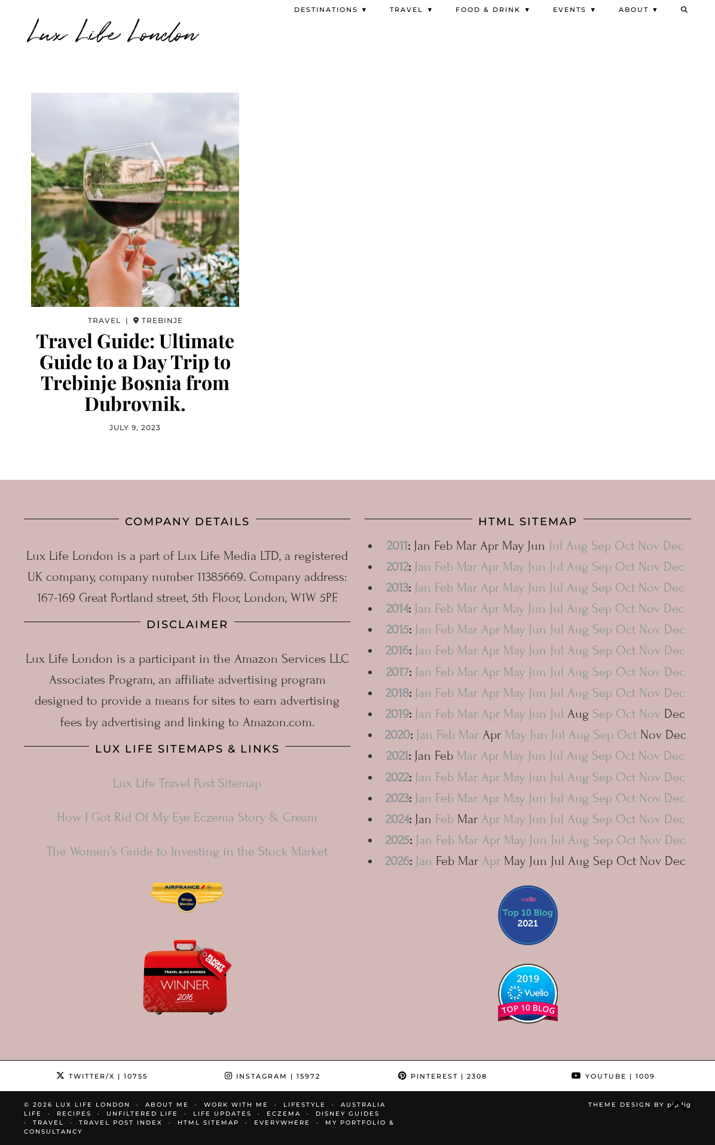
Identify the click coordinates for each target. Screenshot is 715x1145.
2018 (397, 693)
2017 (397, 672)
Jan (422, 566)
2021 (397, 755)
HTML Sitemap (208, 1122)
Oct (624, 545)
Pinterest (442, 1076)
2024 (397, 819)
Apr (490, 566)
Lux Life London (114, 31)
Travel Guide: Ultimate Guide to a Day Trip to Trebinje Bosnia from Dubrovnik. (135, 372)
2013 (397, 587)
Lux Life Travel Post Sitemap (187, 783)
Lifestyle (304, 1105)
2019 (397, 714)
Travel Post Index (121, 1122)
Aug (577, 545)
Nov (648, 545)
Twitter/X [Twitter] (102, 1076)
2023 (397, 798)
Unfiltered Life (142, 1113)
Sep (601, 545)
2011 (397, 545)
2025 (398, 840)
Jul (556, 545)
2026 (397, 861)
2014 (397, 608)
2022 (397, 777)
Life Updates (222, 1113)
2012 (397, 566)
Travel (48, 1122)
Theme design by (639, 1105)
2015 (397, 629)
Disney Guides (348, 1113)
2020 (397, 734)
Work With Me (236, 1105)
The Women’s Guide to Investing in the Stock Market (187, 851)
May (513, 566)
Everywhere (282, 1122)
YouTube (613, 1076)
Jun (537, 566)
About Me (167, 1105)
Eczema (284, 1113)
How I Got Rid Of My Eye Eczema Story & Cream (187, 817)
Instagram (272, 1076)
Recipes (74, 1113)
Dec (673, 545)
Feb (444, 566)
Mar (467, 566)
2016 (397, 650)
